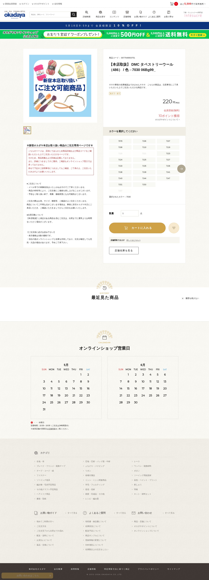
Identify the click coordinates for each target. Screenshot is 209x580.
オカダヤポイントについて (145, 526)
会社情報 (58, 4)
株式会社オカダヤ (37, 569)
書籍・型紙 (41, 499)
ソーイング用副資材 (142, 475)
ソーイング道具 (43, 480)
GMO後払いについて (94, 545)
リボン (88, 471)
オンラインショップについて (146, 531)
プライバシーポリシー (148, 569)
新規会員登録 (11, 4)
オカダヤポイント (41, 4)
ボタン (137, 471)
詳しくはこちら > (133, 240)
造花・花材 (90, 489)
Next (181, 169)
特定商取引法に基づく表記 (117, 569)
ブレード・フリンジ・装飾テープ (51, 466)
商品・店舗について (142, 521)
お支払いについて (44, 540)
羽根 (136, 489)
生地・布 (40, 461)
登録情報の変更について (95, 540)
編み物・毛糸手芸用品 (46, 485)
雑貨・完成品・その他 (95, 494)
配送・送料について (45, 535)
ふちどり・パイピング (95, 466)
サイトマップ (173, 569)
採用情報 (75, 569)
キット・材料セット (142, 494)
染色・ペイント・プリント (145, 480)
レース (137, 461)
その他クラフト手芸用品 (47, 489)
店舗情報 (51, 429)
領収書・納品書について (95, 521)
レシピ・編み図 (92, 499)
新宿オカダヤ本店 (80, 204)
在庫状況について (93, 526)
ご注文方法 (41, 526)
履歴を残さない (192, 298)
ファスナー (41, 475)
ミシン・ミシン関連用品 (95, 480)
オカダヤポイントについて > (167, 119)
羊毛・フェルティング (95, 485)
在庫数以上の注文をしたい (96, 549)
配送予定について (93, 531)
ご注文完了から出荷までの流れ (50, 531)
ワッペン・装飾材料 (142, 466)
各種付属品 (90, 475)
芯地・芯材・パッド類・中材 (97, 461)
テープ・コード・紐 (45, 471)
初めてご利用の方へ (45, 521)
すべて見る (72, 513)
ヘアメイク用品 (43, 494)
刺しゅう (138, 485)
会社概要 (58, 569)
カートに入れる (142, 227)
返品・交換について (45, 545)
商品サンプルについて (95, 535)
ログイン (25, 4)
